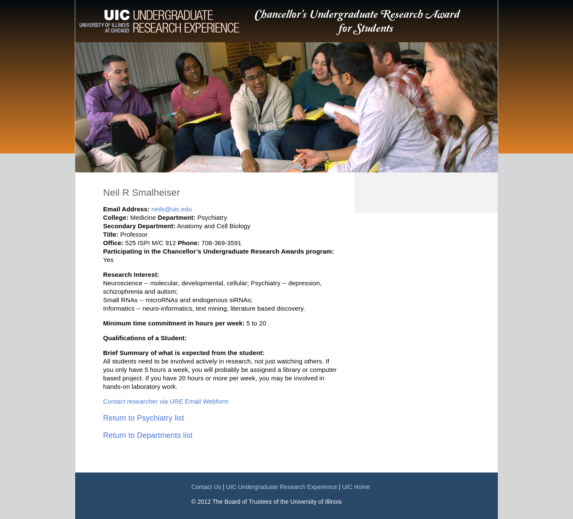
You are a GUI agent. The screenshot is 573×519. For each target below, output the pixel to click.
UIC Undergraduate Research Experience (281, 486)
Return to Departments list (148, 435)
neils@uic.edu (171, 209)
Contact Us (206, 486)
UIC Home (356, 486)
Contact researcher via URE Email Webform (166, 401)
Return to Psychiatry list (143, 418)
